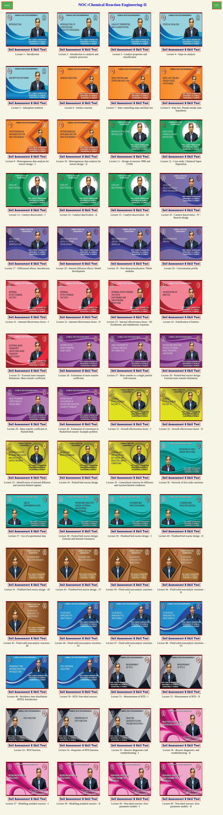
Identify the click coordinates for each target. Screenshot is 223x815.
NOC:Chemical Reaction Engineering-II (112, 4)
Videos (7, 5)
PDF (217, 5)
